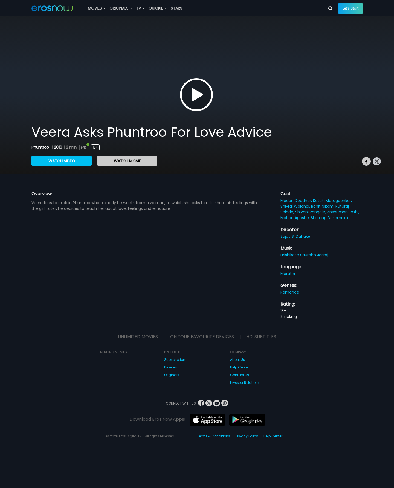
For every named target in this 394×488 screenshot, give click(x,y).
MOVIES (96, 8)
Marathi (287, 273)
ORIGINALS (120, 8)
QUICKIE (158, 8)
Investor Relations (245, 382)
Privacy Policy (247, 436)
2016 (58, 147)
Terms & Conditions (213, 436)
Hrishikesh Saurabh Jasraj (304, 255)
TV (140, 8)
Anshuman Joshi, (343, 212)
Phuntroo (40, 147)
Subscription (174, 359)
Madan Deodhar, (296, 200)
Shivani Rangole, (311, 212)
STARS (176, 8)
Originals (171, 375)
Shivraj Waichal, (295, 206)
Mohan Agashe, (295, 217)
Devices (170, 367)
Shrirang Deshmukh (329, 217)
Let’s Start (350, 8)
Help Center (239, 367)
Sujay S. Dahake (295, 236)
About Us (237, 359)
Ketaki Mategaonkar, (332, 200)
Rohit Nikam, (323, 206)
